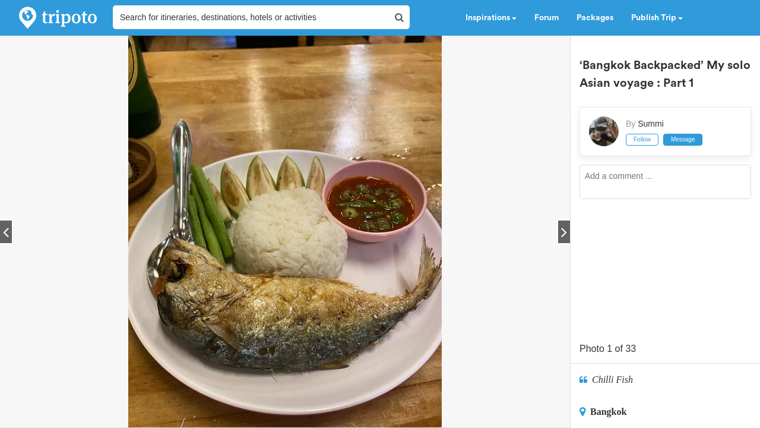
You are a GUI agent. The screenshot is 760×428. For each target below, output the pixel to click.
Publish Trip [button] (657, 18)
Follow (642, 139)
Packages (595, 18)
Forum (546, 18)
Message (683, 139)
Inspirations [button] (491, 18)
